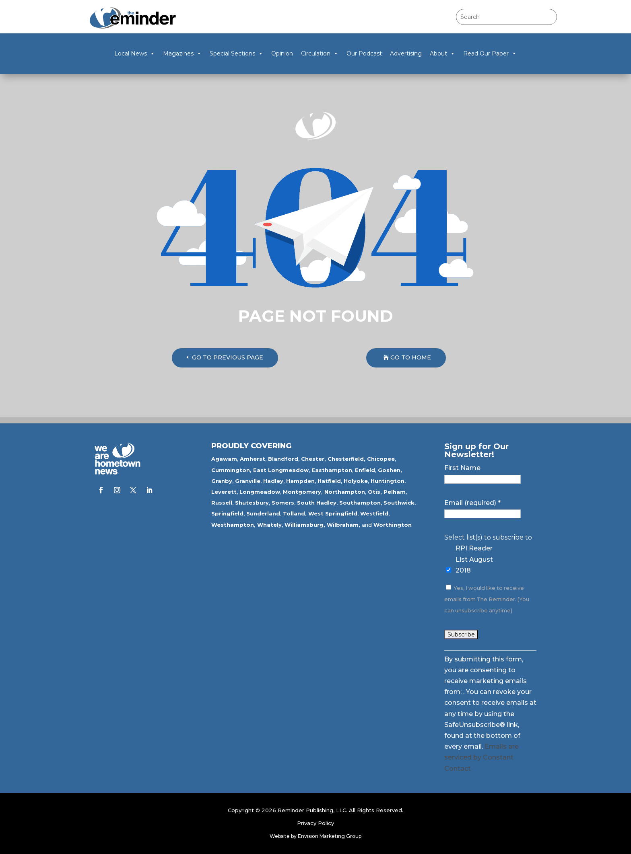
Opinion (282, 53)
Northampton (344, 492)
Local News (134, 54)
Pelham (395, 492)
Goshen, (390, 470)
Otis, (375, 492)
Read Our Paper (490, 54)
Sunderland (263, 513)
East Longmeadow (281, 470)
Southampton (360, 502)
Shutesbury (252, 502)
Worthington (392, 524)
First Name (462, 468)
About (442, 54)
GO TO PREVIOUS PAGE (227, 357)
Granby (221, 481)
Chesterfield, (346, 459)
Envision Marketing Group (329, 836)
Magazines (182, 54)
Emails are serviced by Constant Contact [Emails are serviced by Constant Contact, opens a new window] (481, 757)
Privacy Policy (315, 823)
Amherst (252, 459)
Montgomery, (303, 492)
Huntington (387, 481)
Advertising (406, 53)
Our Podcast (364, 53)
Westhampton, (233, 524)
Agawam (224, 459)
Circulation (319, 54)
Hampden (300, 481)
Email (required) (472, 503)
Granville (247, 481)
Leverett (224, 492)
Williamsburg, (305, 524)
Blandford (283, 459)
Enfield (365, 470)
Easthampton (331, 470)
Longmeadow (259, 492)
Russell (221, 502)
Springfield (227, 513)
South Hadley (316, 502)
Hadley (273, 481)
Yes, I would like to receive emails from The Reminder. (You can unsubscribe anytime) (486, 599)
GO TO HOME (410, 357)
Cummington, (231, 470)
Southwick (399, 502)
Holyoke (356, 481)
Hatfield (329, 481)
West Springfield (332, 513)
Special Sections (236, 54)
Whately (269, 524)
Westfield (374, 513)
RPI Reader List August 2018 (474, 559)
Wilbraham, (343, 524)
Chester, (313, 459)
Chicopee (381, 459)
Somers (283, 502)
